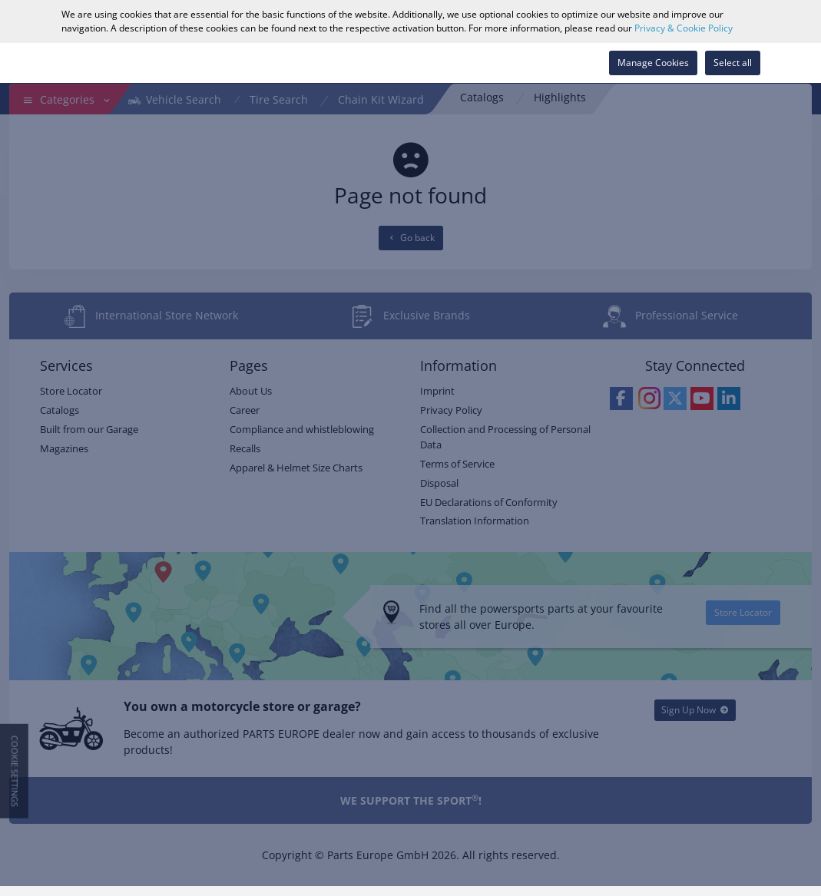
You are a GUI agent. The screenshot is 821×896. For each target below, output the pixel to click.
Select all (732, 62)
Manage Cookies (653, 62)
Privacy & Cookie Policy (683, 28)
